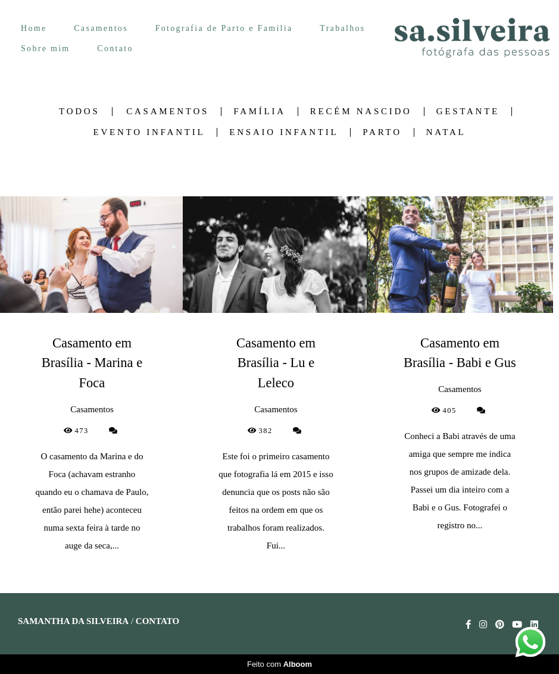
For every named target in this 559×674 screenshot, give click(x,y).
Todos (79, 111)
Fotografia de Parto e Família (224, 28)
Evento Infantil (149, 132)
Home (33, 28)
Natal (446, 132)
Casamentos (101, 28)
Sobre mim (45, 48)
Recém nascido (361, 111)
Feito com (279, 664)
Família (259, 111)
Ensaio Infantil (283, 132)
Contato (115, 48)
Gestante (467, 111)
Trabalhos (342, 28)
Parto (382, 132)
